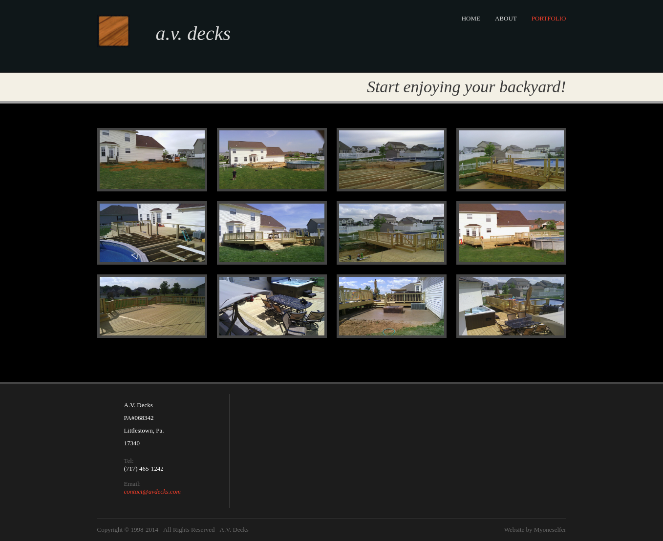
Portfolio (549, 18)
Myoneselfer (550, 529)
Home (471, 18)
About (506, 18)
